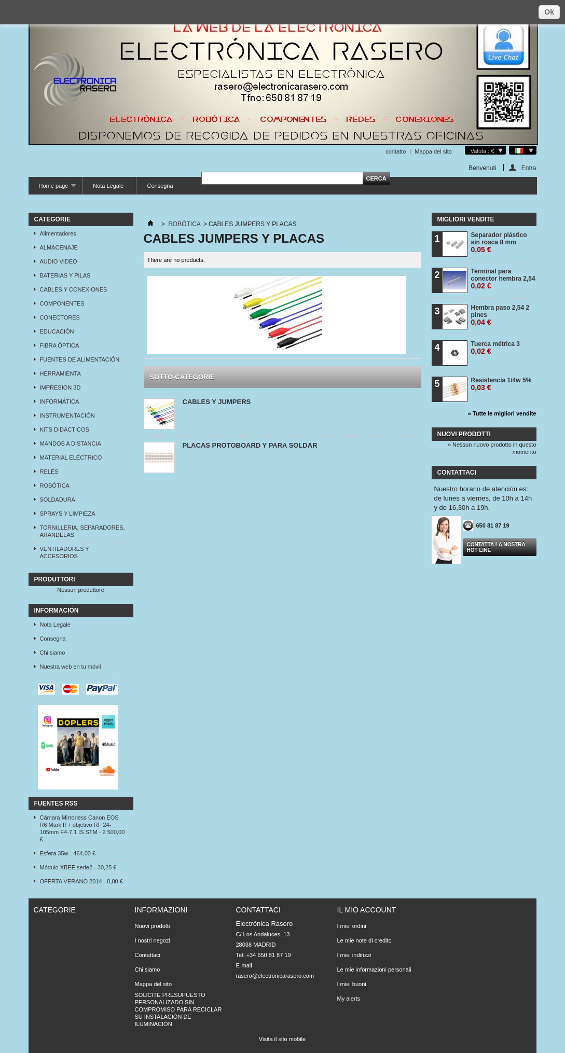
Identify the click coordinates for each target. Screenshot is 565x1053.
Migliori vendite (465, 219)
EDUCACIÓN (57, 331)
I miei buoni (351, 984)
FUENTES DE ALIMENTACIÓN (80, 359)
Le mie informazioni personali (374, 969)
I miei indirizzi (354, 955)
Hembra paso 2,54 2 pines (500, 315)
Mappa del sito (433, 151)
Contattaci (148, 955)
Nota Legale (108, 186)
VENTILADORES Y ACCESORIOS (64, 552)
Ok (549, 12)
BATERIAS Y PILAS (65, 275)
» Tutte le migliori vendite (502, 413)
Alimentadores (58, 233)
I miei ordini (351, 926)
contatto (395, 151)
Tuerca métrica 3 (495, 347)
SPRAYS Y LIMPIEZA (67, 513)
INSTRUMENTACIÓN (67, 415)
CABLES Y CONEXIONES (73, 289)
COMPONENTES (62, 303)
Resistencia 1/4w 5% (501, 384)
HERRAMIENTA (60, 373)
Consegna (160, 186)
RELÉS (49, 471)
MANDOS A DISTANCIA (70, 443)
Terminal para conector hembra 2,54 (503, 279)
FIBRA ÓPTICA (59, 345)
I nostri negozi (152, 940)
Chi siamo (52, 652)
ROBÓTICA (55, 485)
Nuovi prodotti (464, 434)
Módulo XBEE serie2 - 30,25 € (78, 867)
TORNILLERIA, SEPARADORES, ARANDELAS (82, 531)
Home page (52, 189)
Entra (528, 167)
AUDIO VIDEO (58, 261)
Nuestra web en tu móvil (70, 666)
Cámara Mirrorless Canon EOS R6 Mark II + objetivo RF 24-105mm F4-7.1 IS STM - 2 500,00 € (82, 828)
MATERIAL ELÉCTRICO (71, 457)
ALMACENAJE (59, 247)
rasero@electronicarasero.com (275, 976)
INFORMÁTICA (59, 401)
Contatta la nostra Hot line (496, 547)
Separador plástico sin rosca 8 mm (499, 242)
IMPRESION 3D (60, 387)
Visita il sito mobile (282, 1039)
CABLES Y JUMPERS (217, 402)
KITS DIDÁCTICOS (64, 429)
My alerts (349, 998)
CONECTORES (60, 317)
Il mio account (366, 910)
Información (56, 610)
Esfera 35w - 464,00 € (68, 853)
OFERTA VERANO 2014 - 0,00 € (81, 881)
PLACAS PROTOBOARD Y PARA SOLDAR (250, 445)
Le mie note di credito (364, 940)
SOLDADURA (57, 499)
